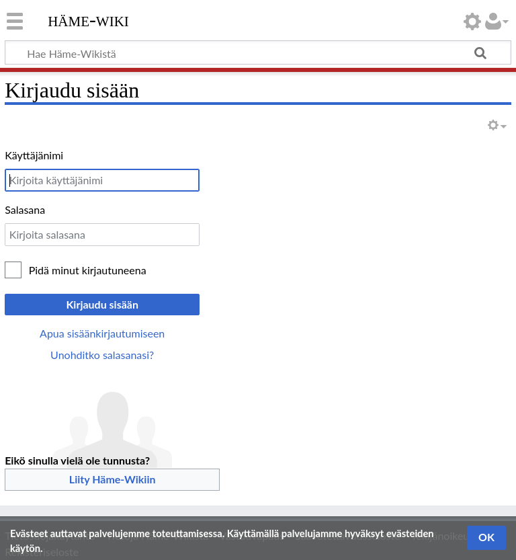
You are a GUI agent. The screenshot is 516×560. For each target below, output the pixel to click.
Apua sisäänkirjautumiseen (102, 333)
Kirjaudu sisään (102, 304)
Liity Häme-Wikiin (112, 479)
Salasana (25, 209)
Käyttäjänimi (34, 155)
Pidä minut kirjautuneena (87, 270)
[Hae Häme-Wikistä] (258, 52)
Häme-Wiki (88, 19)
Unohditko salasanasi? (102, 354)
